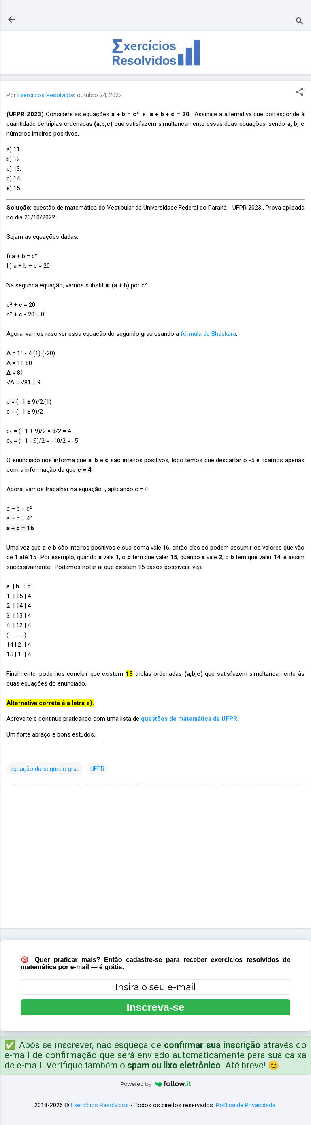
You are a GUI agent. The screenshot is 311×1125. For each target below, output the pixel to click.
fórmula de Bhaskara (208, 334)
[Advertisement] (155, 858)
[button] (300, 92)
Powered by (155, 1083)
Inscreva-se (155, 1007)
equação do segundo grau (45, 769)
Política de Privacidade (245, 1105)
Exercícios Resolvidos (100, 1105)
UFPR (97, 769)
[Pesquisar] (300, 22)
